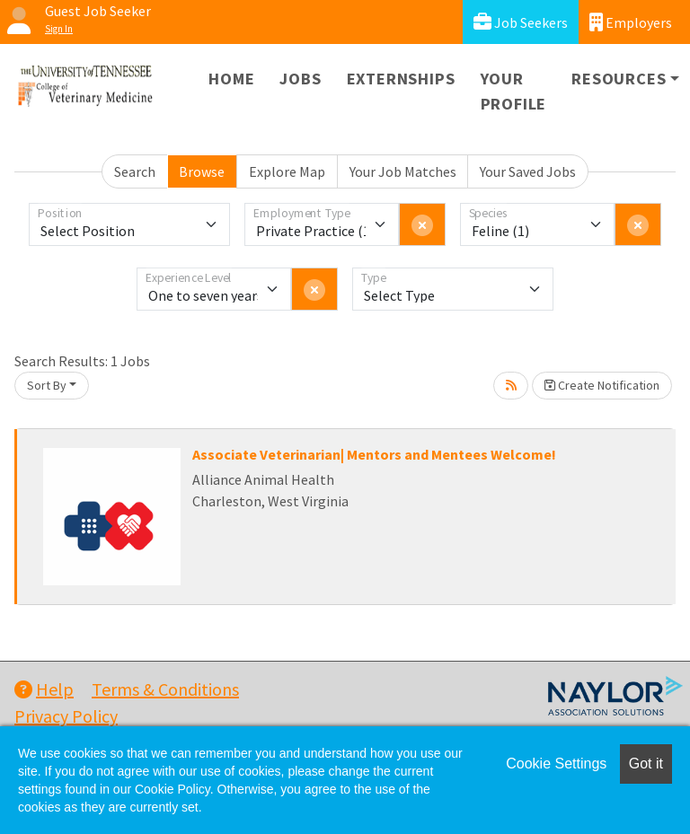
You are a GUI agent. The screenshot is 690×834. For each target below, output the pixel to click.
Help (44, 689)
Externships (401, 78)
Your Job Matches (402, 171)
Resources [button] (618, 78)
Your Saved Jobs (528, 171)
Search (134, 171)
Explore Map (287, 171)
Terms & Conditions (165, 689)
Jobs (300, 78)
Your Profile (514, 91)
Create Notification (601, 385)
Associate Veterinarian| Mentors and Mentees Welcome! (374, 454)
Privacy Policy (66, 716)
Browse (202, 171)
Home (231, 78)
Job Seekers (520, 22)
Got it (646, 763)
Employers (630, 22)
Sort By (46, 385)
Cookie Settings (556, 763)
